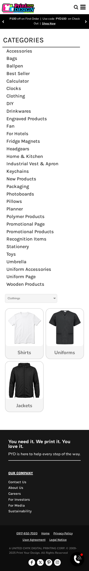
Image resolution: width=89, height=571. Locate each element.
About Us (15, 488)
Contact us (17, 482)
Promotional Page (25, 224)
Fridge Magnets (23, 141)
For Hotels (17, 133)
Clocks (13, 88)
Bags (11, 58)
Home (45, 533)
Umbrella (16, 261)
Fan (10, 126)
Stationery (17, 246)
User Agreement (34, 539)
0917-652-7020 (26, 533)
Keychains (17, 171)
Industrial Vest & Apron (32, 163)
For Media (16, 505)
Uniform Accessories (28, 269)
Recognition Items (26, 239)
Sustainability (20, 511)
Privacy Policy (63, 533)
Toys (11, 254)
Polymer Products (25, 216)
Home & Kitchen (24, 156)
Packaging (17, 186)
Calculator (17, 81)
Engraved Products (26, 118)
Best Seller (18, 73)
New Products (21, 179)
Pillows (14, 201)
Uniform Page (21, 276)
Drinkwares (18, 111)
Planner (14, 209)
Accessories (19, 51)
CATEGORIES (23, 40)
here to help (31, 454)
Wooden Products (25, 284)
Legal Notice (58, 539)
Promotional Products (30, 231)
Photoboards (20, 194)
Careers (14, 493)
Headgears (17, 149)
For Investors (19, 499)
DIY (10, 103)
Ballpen (14, 66)
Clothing (15, 96)
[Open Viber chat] (77, 559)
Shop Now (49, 23)
